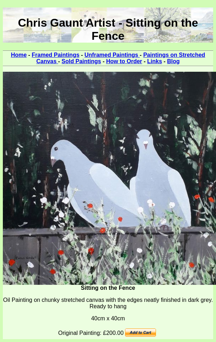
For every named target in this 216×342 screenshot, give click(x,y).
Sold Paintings (81, 61)
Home (19, 55)
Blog (173, 61)
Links (154, 61)
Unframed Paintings (112, 55)
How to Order (124, 61)
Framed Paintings (55, 55)
